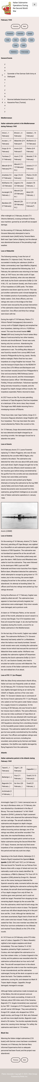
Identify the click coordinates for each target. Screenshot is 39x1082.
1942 (23, 40)
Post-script (25, 52)
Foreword (10, 33)
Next (24, 26)
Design (30, 33)
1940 (7, 40)
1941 (15, 40)
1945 (23, 45)
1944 (15, 45)
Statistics (14, 52)
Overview (20, 33)
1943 (31, 40)
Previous (15, 26)
